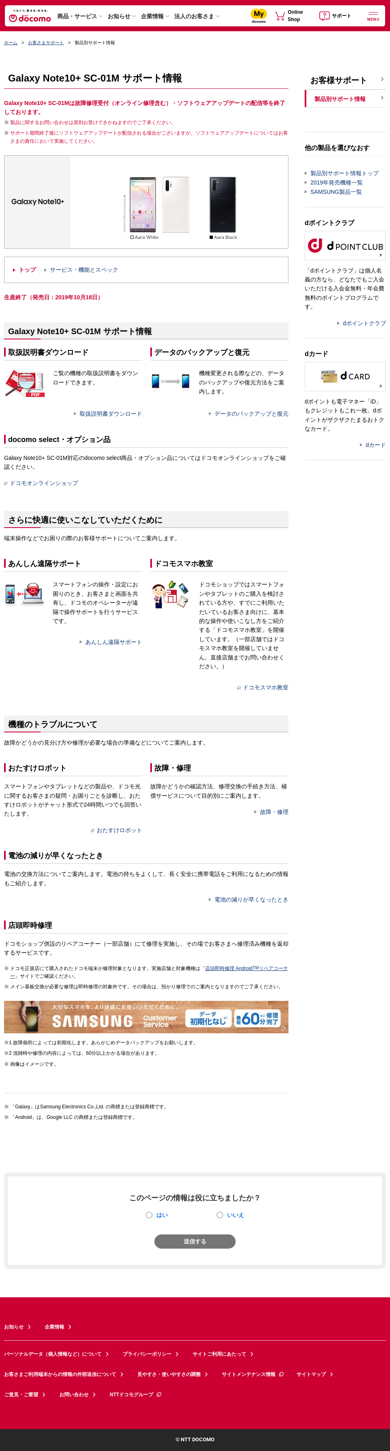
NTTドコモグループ (136, 1394)
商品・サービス (77, 16)
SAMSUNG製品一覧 (336, 192)
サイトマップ (311, 1374)
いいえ (235, 1215)
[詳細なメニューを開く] (373, 16)
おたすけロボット (116, 830)
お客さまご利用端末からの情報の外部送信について (60, 1374)
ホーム (10, 42)
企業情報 (152, 16)
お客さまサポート (46, 42)
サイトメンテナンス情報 (253, 1374)
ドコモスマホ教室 (262, 687)
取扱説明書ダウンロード (111, 413)
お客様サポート (338, 80)
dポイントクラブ (364, 323)
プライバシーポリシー (147, 1354)
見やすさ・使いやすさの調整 (169, 1374)
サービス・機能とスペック (84, 270)
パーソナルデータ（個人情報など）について (53, 1354)
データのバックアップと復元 (251, 413)
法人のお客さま (194, 16)
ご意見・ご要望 (21, 1394)
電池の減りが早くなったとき (251, 899)
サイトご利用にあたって (219, 1354)
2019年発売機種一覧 (336, 182)
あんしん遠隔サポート (113, 642)
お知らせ (119, 16)
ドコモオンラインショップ (41, 483)
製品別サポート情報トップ (344, 173)
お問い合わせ (74, 1394)
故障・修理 (274, 812)
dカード (376, 445)
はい (162, 1215)
